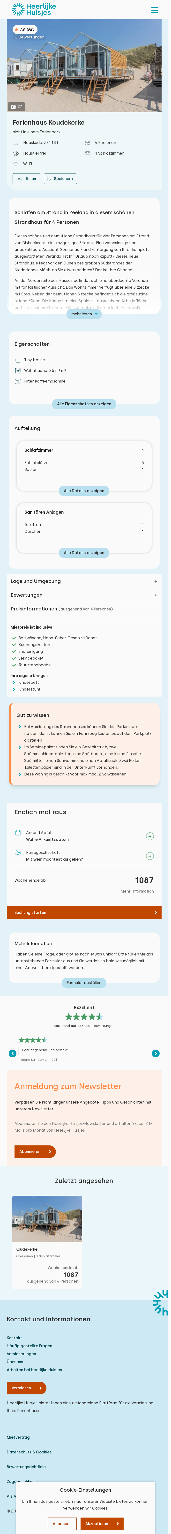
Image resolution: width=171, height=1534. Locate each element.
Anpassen (62, 1523)
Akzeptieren (96, 1523)
